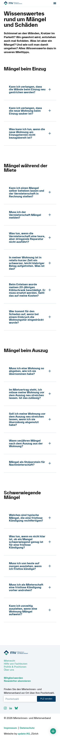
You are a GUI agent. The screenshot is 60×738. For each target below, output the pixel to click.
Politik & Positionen (15, 666)
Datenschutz (27, 727)
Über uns (9, 669)
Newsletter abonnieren (17, 680)
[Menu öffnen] (54, 3)
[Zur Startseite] (22, 3)
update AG (24, 733)
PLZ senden (46, 698)
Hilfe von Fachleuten (15, 663)
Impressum (10, 727)
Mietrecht (9, 660)
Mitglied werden (13, 677)
